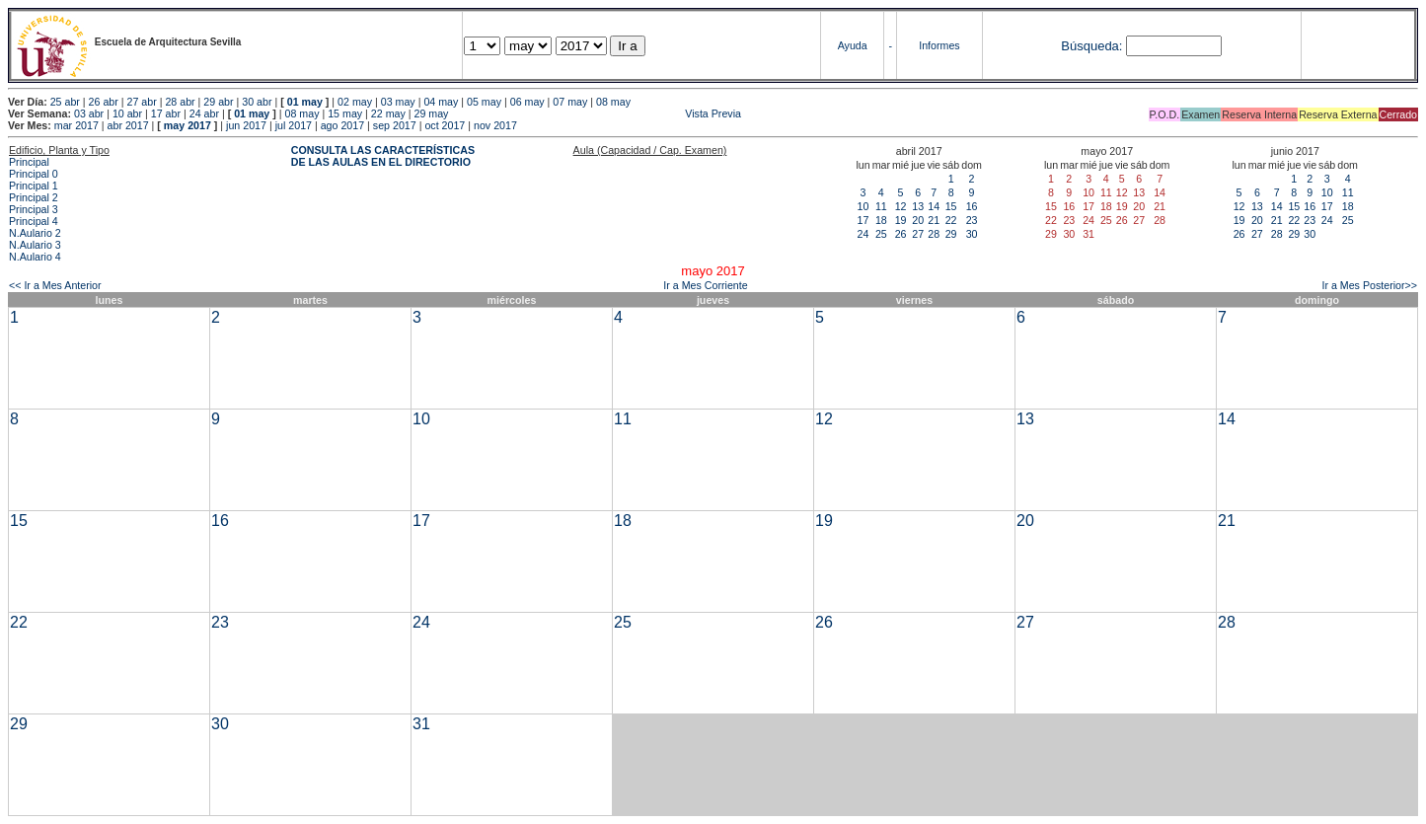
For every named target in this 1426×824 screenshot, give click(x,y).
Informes (939, 45)
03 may (398, 102)
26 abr (103, 102)
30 (972, 234)
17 (863, 220)
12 (901, 206)
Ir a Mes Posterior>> (1369, 285)
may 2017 (187, 125)
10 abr (127, 113)
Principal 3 (33, 209)
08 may (613, 102)
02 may (355, 102)
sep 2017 (394, 125)
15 (951, 206)
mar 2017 (76, 125)
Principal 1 (33, 185)
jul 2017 (293, 125)
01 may (305, 102)
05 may (484, 102)
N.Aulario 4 (35, 256)
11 (881, 206)
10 (863, 206)
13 (918, 206)
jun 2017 (246, 125)
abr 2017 (128, 125)
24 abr (204, 113)
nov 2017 (495, 125)
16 (972, 206)
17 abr (166, 113)
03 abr (89, 113)
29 (951, 234)
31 (421, 723)
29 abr (218, 102)
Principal (29, 162)
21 (933, 220)
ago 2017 (342, 125)
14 (933, 206)
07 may (570, 102)
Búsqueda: (1091, 45)
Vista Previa (596, 113)
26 (901, 234)
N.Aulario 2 (35, 233)
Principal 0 (33, 174)
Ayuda (852, 45)
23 (972, 220)
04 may (440, 102)
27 (918, 234)
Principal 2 (33, 197)
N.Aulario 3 (35, 245)
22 (951, 220)
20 (918, 220)
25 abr (65, 102)
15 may (345, 113)
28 (933, 234)
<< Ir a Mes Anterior (55, 285)
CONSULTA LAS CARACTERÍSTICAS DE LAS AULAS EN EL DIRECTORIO (383, 156)
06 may (527, 102)
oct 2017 (444, 125)
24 (863, 234)
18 (881, 220)
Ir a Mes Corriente (705, 285)
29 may (431, 113)
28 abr (179, 102)
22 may (388, 113)
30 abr (256, 102)
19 (901, 220)
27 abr (142, 102)
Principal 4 (33, 221)
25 (881, 234)
